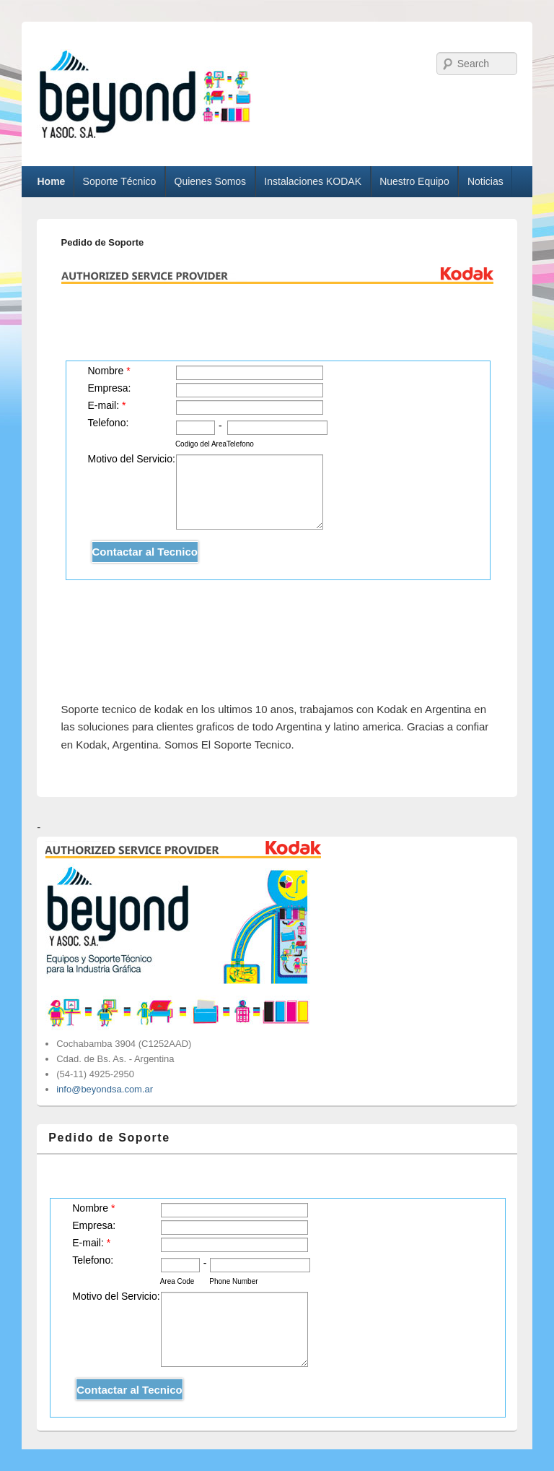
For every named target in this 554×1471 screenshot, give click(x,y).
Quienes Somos (211, 181)
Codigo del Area (201, 444)
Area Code (177, 1281)
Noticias (485, 181)
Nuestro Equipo (414, 181)
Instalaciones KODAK (312, 181)
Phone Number (233, 1281)
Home (51, 181)
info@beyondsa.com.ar (104, 1089)
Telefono (240, 444)
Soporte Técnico (120, 181)
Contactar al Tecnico (145, 551)
